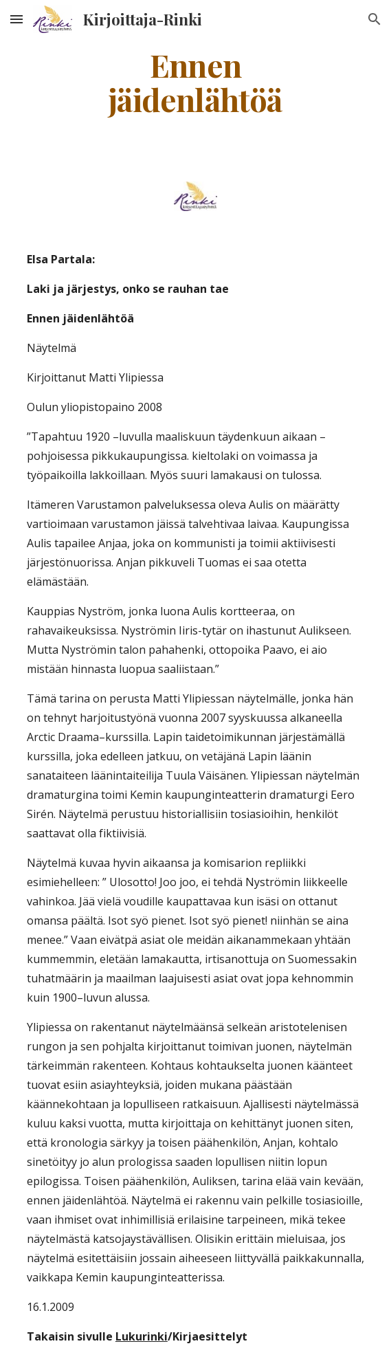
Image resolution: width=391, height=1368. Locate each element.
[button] (16, 19)
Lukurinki (141, 1336)
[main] (195, 82)
